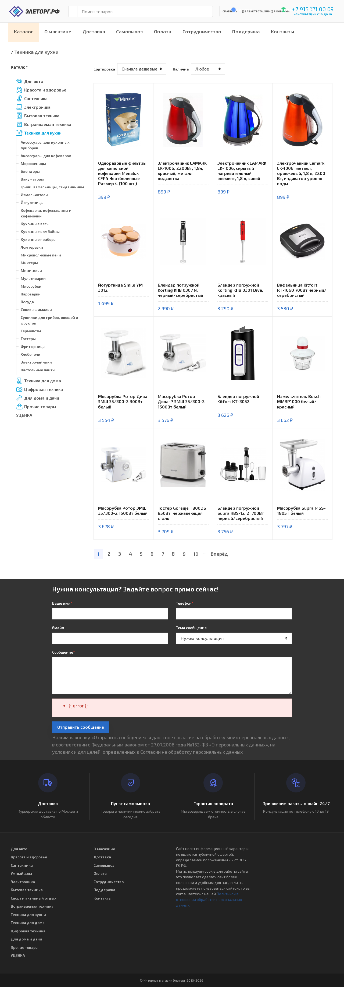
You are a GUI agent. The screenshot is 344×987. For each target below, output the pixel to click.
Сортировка (104, 69)
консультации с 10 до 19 (313, 14)
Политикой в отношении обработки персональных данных (209, 899)
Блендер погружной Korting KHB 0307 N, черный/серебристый (180, 290)
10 (196, 554)
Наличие (181, 69)
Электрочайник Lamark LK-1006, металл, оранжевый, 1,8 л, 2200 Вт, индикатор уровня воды (301, 173)
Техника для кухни (36, 52)
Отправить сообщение (80, 726)
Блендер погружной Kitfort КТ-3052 (238, 399)
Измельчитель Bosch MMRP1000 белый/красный (299, 401)
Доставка (94, 31)
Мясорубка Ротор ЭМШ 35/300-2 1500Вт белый (123, 510)
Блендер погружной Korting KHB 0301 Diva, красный (240, 290)
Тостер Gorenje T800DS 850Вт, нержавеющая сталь (182, 513)
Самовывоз (129, 31)
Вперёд (219, 554)
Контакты (282, 31)
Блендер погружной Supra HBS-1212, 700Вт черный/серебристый (240, 513)
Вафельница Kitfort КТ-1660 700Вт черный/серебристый (302, 290)
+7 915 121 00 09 (313, 9)
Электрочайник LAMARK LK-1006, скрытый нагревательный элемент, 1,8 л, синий (241, 170)
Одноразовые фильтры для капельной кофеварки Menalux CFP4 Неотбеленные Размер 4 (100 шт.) (122, 173)
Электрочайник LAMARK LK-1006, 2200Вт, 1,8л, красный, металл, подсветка (182, 170)
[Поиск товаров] (145, 11)
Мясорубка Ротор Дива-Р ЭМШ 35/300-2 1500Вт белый (181, 401)
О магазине (57, 31)
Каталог (23, 31)
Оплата (162, 31)
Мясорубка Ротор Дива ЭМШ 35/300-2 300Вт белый (122, 401)
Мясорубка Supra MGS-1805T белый (301, 510)
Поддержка (246, 31)
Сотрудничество (201, 31)
